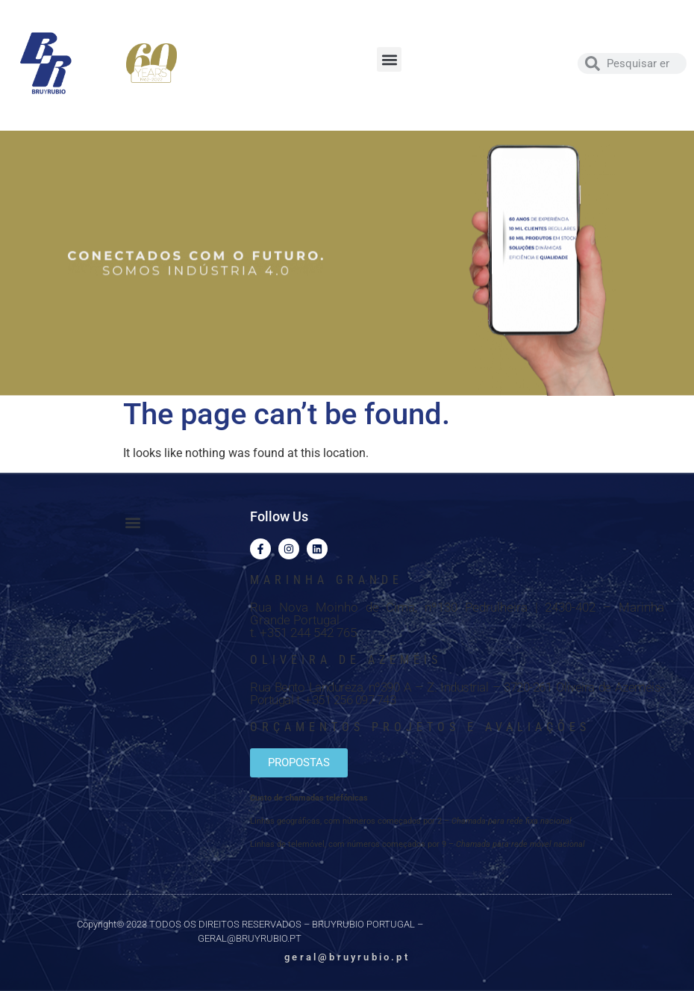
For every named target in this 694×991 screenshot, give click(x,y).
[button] (389, 59)
